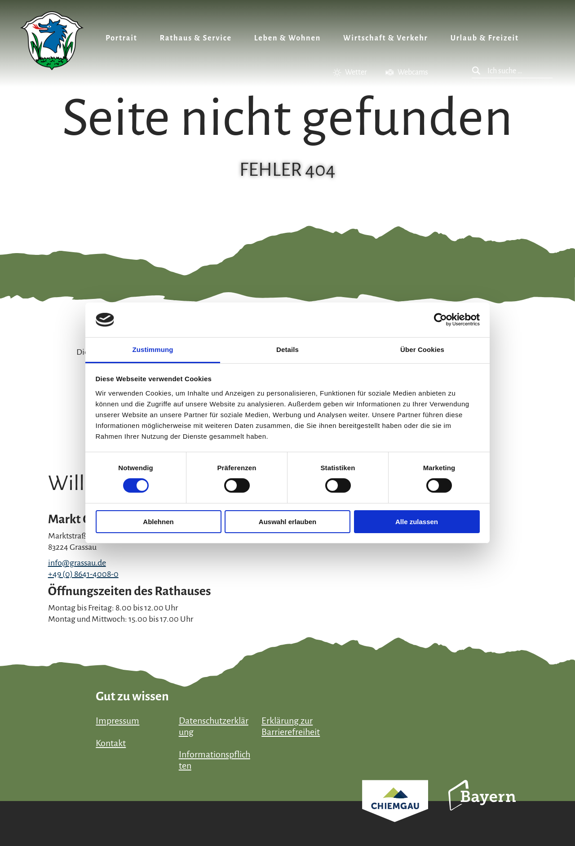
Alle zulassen (416, 521)
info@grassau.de (77, 562)
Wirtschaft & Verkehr (385, 38)
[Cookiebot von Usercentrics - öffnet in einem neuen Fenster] (440, 319)
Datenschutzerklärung (213, 726)
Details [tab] (287, 349)
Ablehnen (158, 521)
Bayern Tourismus (482, 807)
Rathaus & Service (196, 38)
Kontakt (111, 743)
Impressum (117, 721)
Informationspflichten (214, 759)
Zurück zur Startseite (52, 40)
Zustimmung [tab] (153, 349)
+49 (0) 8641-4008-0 (83, 574)
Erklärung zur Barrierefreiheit (290, 726)
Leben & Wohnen (287, 38)
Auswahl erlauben (287, 521)
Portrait (121, 38)
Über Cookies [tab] (422, 349)
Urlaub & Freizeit (485, 38)
